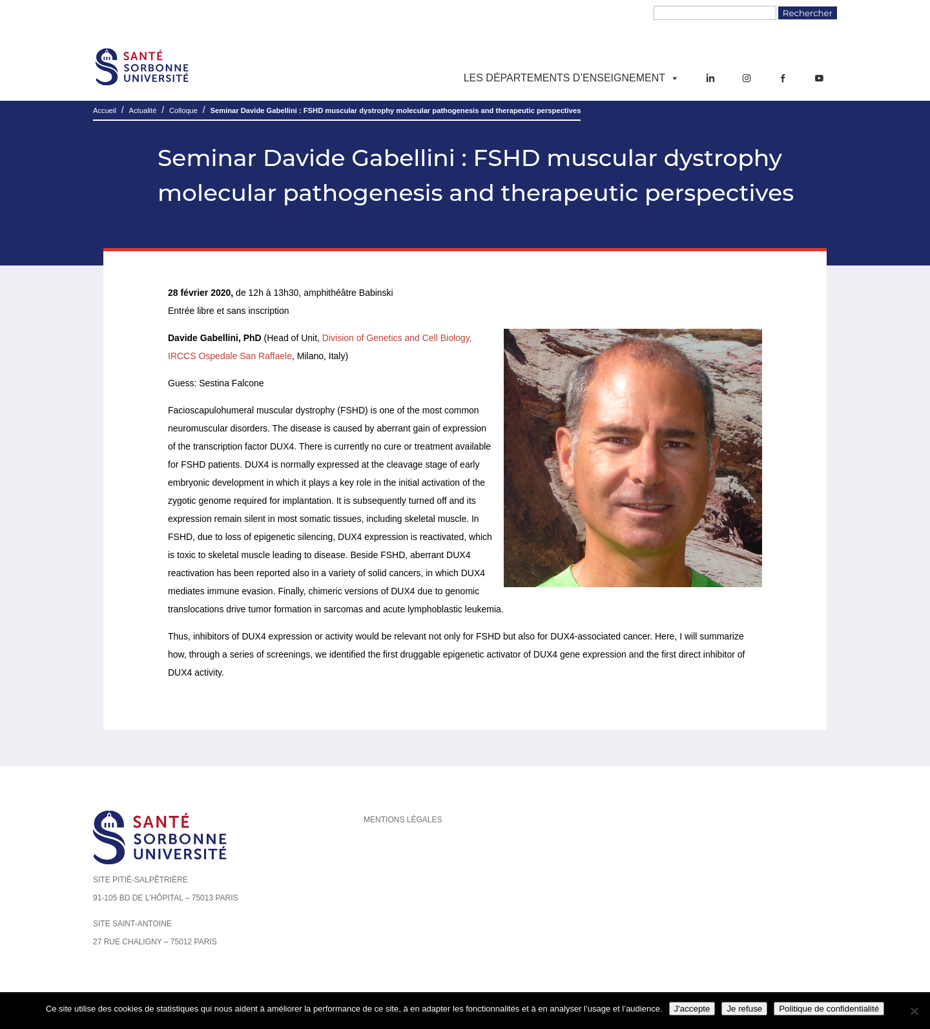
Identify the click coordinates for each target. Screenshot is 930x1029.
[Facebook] (783, 78)
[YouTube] (819, 78)
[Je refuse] (913, 1010)
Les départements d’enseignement (571, 78)
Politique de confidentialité (829, 1008)
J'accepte (692, 1008)
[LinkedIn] (710, 78)
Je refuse (744, 1008)
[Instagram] (746, 78)
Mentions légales (403, 819)
